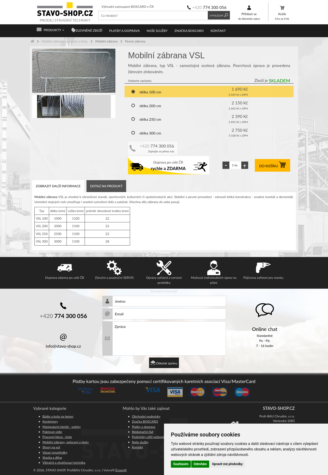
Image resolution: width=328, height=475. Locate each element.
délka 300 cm (146, 133)
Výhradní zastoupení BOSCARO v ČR (128, 6)
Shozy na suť (51, 447)
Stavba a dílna (52, 457)
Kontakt (218, 31)
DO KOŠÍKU (272, 166)
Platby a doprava (124, 31)
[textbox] (153, 15)
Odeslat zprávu (164, 363)
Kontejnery (50, 421)
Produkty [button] (50, 30)
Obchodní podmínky (146, 416)
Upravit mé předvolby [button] (227, 464)
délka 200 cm (146, 106)
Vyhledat (218, 15)
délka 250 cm (146, 119)
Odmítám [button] (200, 464)
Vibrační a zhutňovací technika (63, 462)
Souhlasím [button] (181, 464)
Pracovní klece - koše (57, 437)
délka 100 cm (146, 92)
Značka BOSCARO (189, 31)
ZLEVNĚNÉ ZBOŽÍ (89, 30)
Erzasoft (121, 470)
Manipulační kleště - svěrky (61, 427)
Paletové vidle (52, 432)
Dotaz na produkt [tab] (106, 186)
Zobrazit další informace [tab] (58, 186)
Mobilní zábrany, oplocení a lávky (65, 442)
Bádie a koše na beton (57, 416)
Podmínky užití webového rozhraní (156, 437)
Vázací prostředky (54, 452)
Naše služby (157, 31)
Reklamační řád (142, 432)
